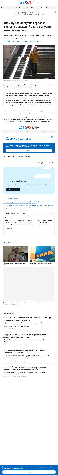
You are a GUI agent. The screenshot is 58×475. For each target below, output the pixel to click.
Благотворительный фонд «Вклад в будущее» (22, 207)
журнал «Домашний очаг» (14, 202)
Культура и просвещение (9, 41)
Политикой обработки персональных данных (14, 468)
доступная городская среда (13, 201)
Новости (5, 19)
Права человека (33, 41)
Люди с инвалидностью (23, 41)
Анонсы (5, 376)
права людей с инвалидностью (29, 202)
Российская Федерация (12, 198)
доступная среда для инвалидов (38, 201)
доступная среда (25, 201)
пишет (34, 102)
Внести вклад (13, 190)
